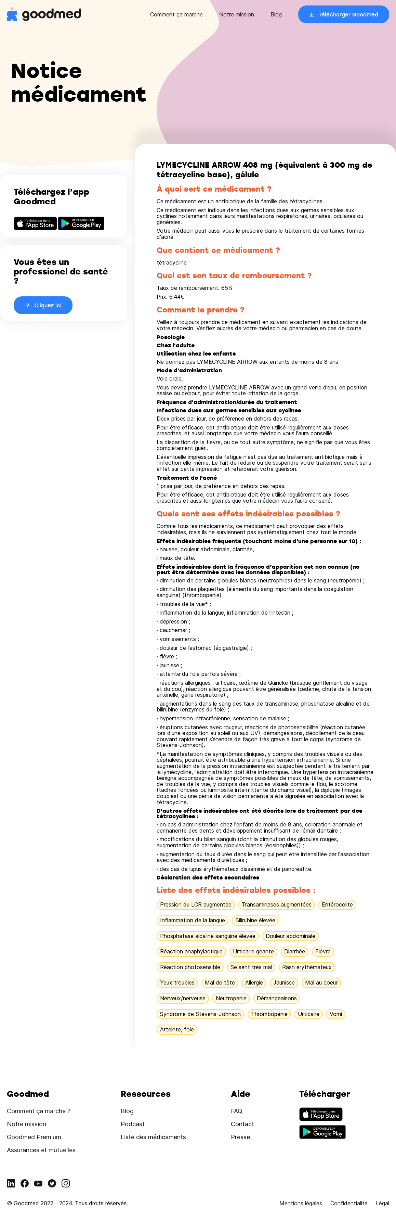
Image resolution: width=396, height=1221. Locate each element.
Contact (242, 1124)
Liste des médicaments (153, 1137)
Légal (382, 1203)
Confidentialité (349, 1203)
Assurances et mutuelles (41, 1150)
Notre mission (236, 14)
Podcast (133, 1124)
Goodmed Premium (34, 1137)
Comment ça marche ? (38, 1111)
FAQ (236, 1111)
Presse (240, 1137)
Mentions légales (300, 1203)
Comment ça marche (176, 14)
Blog (276, 14)
